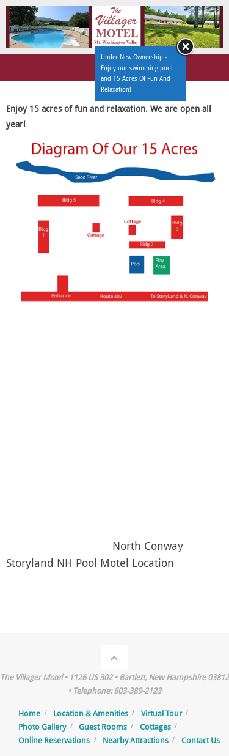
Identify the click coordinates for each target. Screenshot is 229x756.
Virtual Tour (161, 713)
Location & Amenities (90, 713)
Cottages (155, 726)
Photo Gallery (42, 726)
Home (29, 713)
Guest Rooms (103, 726)
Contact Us (200, 740)
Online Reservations (54, 740)
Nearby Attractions (136, 740)
